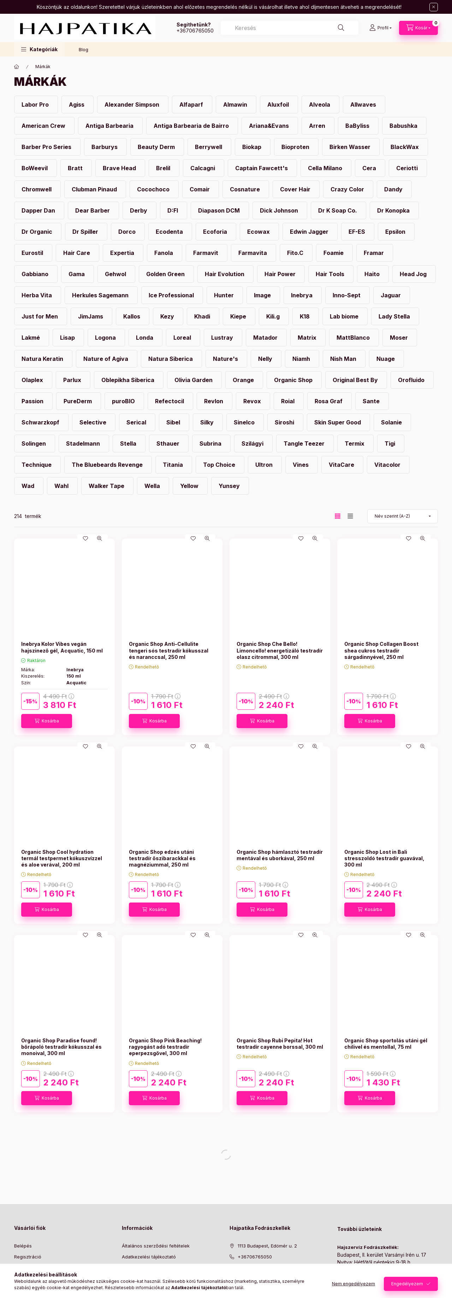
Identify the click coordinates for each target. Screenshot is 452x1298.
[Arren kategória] (318, 126)
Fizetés (129, 1267)
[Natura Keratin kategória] (43, 359)
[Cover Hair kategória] (296, 189)
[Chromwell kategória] (37, 189)
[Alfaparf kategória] (192, 104)
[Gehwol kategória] (116, 274)
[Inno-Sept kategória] (347, 295)
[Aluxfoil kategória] (279, 104)
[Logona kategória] (106, 337)
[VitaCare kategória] (342, 465)
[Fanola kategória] (164, 253)
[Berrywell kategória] (209, 147)
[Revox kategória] (253, 401)
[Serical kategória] (137, 422)
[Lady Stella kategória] (395, 316)
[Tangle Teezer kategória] (305, 443)
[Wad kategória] (28, 486)
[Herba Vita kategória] (37, 295)
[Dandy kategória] (394, 189)
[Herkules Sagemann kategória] (101, 295)
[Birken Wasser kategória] (351, 147)
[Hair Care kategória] (77, 253)
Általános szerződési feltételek (156, 1246)
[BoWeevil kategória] (35, 168)
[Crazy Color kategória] (348, 189)
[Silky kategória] (208, 422)
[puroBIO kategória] (124, 401)
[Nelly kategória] (266, 359)
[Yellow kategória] (190, 486)
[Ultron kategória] (265, 465)
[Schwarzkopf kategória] (41, 422)
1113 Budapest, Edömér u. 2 (267, 1246)
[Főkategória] (16, 67)
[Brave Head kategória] (120, 168)
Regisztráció (27, 1257)
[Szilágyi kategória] (253, 443)
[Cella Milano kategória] (326, 168)
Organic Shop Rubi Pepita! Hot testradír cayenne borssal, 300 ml (280, 1043)
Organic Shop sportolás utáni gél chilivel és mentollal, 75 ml (385, 1043)
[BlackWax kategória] (405, 147)
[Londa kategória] (145, 337)
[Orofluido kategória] (412, 380)
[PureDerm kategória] (78, 401)
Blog (83, 49)
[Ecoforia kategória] (216, 231)
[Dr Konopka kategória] (394, 210)
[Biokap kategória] (252, 147)
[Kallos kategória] (132, 316)
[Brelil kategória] (164, 168)
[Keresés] (341, 28)
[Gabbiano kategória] (36, 274)
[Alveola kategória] (320, 104)
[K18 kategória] (305, 316)
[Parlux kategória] (73, 380)
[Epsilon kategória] (396, 231)
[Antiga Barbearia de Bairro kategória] (192, 126)
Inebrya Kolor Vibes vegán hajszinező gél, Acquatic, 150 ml (62, 647)
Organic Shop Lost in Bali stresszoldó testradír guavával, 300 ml (384, 858)
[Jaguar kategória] (391, 295)
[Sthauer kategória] (169, 443)
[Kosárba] (46, 721)
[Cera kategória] (370, 168)
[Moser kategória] (399, 337)
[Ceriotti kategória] (408, 168)
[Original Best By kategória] (356, 380)
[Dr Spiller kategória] (86, 231)
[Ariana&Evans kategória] (270, 126)
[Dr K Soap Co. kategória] (338, 210)
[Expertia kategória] (123, 253)
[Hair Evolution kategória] (225, 274)
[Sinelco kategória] (245, 422)
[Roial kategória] (289, 401)
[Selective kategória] (93, 422)
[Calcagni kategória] (203, 168)
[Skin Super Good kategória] (338, 422)
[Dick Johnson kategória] (279, 210)
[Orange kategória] (244, 380)
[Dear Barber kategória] (93, 210)
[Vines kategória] (301, 465)
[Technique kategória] (37, 465)
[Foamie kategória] (334, 253)
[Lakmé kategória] (31, 337)
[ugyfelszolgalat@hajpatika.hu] (272, 1267)
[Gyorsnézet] (100, 538)
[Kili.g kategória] (274, 316)
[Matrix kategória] (308, 337)
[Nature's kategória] (226, 359)
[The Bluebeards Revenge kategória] (108, 465)
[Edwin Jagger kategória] (310, 231)
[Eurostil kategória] (33, 253)
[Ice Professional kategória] (172, 295)
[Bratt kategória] (76, 168)
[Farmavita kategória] (253, 253)
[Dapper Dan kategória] (39, 210)
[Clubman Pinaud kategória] (95, 189)
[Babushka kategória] (404, 126)
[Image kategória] (263, 295)
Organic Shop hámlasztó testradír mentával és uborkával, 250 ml (280, 855)
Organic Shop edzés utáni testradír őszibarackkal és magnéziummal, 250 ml (162, 858)
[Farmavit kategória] (206, 253)
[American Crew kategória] (44, 126)
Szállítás (131, 1278)
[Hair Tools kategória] (330, 274)
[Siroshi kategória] (285, 422)
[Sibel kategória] (174, 422)
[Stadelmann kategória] (84, 443)
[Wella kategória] (153, 486)
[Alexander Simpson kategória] (132, 104)
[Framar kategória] (374, 253)
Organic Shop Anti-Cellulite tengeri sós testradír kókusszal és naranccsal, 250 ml (168, 650)
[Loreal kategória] (183, 337)
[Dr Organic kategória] (37, 231)
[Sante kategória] (372, 401)
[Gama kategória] (77, 274)
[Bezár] (433, 7)
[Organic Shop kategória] (294, 380)
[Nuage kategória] (386, 359)
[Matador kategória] (266, 337)
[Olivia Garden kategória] (194, 380)
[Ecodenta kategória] (170, 231)
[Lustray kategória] (223, 337)
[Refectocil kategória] (170, 401)
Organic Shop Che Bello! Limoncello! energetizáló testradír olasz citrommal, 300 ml (280, 650)
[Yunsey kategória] (230, 486)
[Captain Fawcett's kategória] (262, 168)
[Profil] (380, 28)
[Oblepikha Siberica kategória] (128, 380)
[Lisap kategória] (68, 337)
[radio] (350, 516)
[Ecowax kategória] (259, 231)
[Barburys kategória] (105, 147)
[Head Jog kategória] (414, 274)
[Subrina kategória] (211, 443)
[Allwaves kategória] (364, 104)
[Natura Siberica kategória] (171, 359)
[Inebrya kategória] (303, 295)
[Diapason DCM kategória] (220, 210)
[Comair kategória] (200, 189)
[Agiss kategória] (77, 104)
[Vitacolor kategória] (388, 465)
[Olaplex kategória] (33, 380)
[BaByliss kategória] (358, 126)
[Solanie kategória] (392, 422)
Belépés (23, 1246)
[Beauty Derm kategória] (157, 147)
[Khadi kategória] (203, 316)
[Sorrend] (402, 516)
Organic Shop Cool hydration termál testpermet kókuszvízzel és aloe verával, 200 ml (61, 858)
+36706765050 (195, 31)
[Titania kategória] (173, 465)
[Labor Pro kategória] (36, 104)
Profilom (23, 1267)
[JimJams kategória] (91, 316)
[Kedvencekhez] (85, 538)
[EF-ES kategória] (357, 231)
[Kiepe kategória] (239, 316)
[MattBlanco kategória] (354, 337)
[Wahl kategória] (62, 486)
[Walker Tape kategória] (107, 486)
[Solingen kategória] (34, 443)
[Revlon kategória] (214, 401)
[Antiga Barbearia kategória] (110, 126)
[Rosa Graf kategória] (329, 401)
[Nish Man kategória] (344, 359)
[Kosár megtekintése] (418, 28)
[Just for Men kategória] (40, 316)
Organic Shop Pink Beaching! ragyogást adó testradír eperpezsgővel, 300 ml (165, 1046)
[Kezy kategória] (168, 316)
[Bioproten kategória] (296, 147)
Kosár (20, 1278)
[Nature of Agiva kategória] (106, 359)
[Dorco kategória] (128, 231)
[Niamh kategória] (302, 359)
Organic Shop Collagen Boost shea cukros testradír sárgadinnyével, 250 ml (381, 650)
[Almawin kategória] (236, 104)
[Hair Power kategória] (281, 274)
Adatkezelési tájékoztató (149, 1257)
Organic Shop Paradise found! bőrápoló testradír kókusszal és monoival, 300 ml (61, 1046)
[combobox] (289, 28)
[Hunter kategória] (225, 295)
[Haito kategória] (373, 274)
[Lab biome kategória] (345, 316)
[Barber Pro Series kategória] (47, 147)
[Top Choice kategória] (220, 465)
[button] (39, 49)
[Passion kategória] (33, 401)
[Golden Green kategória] (166, 274)
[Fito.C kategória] (296, 253)
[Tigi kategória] (390, 443)
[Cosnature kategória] (245, 189)
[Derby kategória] (139, 210)
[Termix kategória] (355, 443)
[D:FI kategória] (173, 210)
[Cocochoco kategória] (154, 189)
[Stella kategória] (129, 443)
